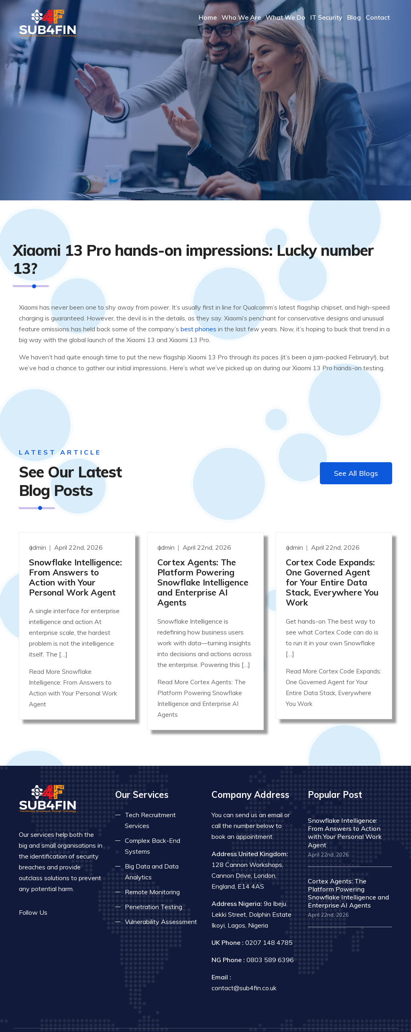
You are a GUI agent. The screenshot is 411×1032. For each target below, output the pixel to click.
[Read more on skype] (95, 890)
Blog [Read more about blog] (354, 17)
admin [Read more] (38, 525)
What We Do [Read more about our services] (285, 17)
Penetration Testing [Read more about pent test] (153, 885)
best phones (198, 310)
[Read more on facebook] (59, 890)
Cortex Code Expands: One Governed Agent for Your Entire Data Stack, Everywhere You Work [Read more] (332, 560)
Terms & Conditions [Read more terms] (364, 1018)
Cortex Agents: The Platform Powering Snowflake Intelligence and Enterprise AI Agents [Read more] (202, 560)
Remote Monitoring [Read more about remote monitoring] (152, 870)
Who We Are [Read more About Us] (241, 17)
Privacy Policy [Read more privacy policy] (302, 1018)
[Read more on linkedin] (83, 890)
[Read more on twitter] (71, 890)
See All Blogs (356, 454)
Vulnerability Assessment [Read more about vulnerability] (161, 900)
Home (208, 17)
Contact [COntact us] (378, 17)
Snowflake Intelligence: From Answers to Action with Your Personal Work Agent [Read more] (75, 555)
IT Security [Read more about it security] (326, 17)
